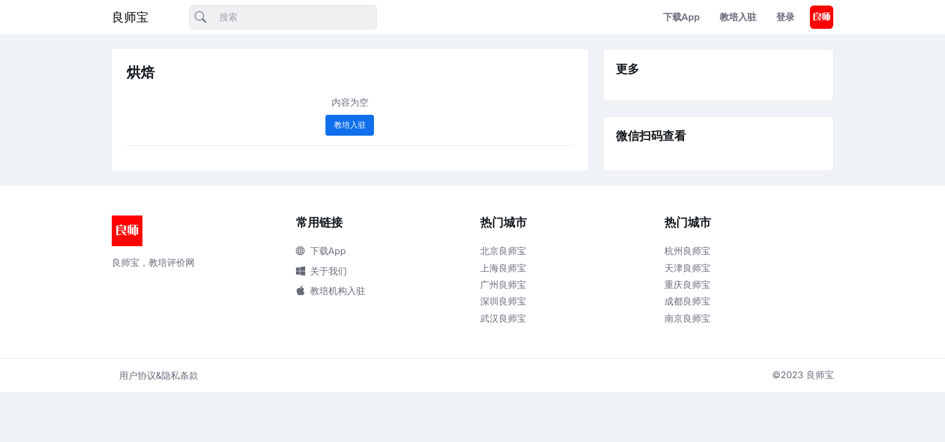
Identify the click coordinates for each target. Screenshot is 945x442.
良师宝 (130, 17)
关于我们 (321, 271)
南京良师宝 (687, 318)
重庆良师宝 (687, 284)
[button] (821, 17)
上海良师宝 (503, 268)
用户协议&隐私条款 (159, 375)
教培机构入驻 (330, 291)
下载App (681, 17)
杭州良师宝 (687, 251)
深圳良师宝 (503, 301)
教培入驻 (738, 17)
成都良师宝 (687, 301)
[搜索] (283, 17)
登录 (785, 17)
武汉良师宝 (503, 318)
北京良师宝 (503, 251)
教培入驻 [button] (350, 125)
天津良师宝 (687, 268)
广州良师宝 (503, 284)
